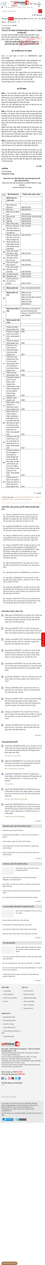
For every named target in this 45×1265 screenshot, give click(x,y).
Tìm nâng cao (37, 15)
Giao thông (17, 756)
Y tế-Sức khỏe (9, 784)
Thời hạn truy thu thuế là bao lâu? (13, 830)
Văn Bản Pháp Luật (7, 1113)
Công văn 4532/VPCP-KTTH (24, 497)
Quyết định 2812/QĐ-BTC (23, 499)
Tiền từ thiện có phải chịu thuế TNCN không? (17, 841)
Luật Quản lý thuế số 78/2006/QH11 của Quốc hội (22, 572)
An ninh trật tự (9, 756)
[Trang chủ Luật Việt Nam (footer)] (22, 1043)
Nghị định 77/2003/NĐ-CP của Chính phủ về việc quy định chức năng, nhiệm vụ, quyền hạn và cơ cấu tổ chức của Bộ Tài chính (21, 580)
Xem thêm (38, 735)
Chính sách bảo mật (9, 1027)
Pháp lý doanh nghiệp (30, 998)
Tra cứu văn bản (28, 991)
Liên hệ (5, 1001)
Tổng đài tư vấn (28, 1008)
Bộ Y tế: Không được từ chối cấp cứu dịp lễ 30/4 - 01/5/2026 (21, 963)
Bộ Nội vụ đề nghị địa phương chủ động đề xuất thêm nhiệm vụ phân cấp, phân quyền (28, 949)
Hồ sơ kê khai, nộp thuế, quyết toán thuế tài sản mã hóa (20, 897)
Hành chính (8, 816)
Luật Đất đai (29, 1113)
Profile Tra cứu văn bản (10, 998)
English (33, 4)
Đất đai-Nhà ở (14, 768)
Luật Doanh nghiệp (19, 1113)
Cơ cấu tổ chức (9, 799)
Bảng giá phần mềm (9, 1017)
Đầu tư (7, 768)
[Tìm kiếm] (40, 11)
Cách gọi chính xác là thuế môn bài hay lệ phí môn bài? (20, 934)
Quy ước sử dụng (8, 1024)
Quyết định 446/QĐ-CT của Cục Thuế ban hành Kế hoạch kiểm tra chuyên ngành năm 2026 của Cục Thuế (23, 679)
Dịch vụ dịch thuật (29, 1001)
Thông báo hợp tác (8, 1036)
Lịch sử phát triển (8, 994)
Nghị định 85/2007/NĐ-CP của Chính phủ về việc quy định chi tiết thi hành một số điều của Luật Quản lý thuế (21, 565)
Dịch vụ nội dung (29, 1005)
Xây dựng (21, 768)
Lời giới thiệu (7, 991)
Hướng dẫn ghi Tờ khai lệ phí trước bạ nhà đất (17, 925)
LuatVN (37, 493)
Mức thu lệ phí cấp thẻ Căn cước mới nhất (16, 920)
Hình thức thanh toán (9, 1020)
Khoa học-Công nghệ (21, 799)
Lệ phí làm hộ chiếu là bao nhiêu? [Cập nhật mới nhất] (19, 929)
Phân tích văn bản (29, 994)
